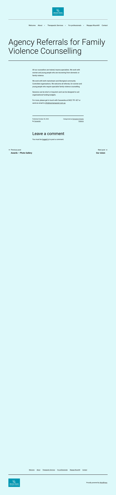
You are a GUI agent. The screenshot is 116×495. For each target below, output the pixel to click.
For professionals (74, 25)
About (40, 25)
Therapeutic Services (55, 25)
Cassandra (37, 121)
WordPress (103, 482)
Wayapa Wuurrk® (93, 25)
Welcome (32, 25)
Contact (105, 25)
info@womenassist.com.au (55, 103)
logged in (45, 139)
